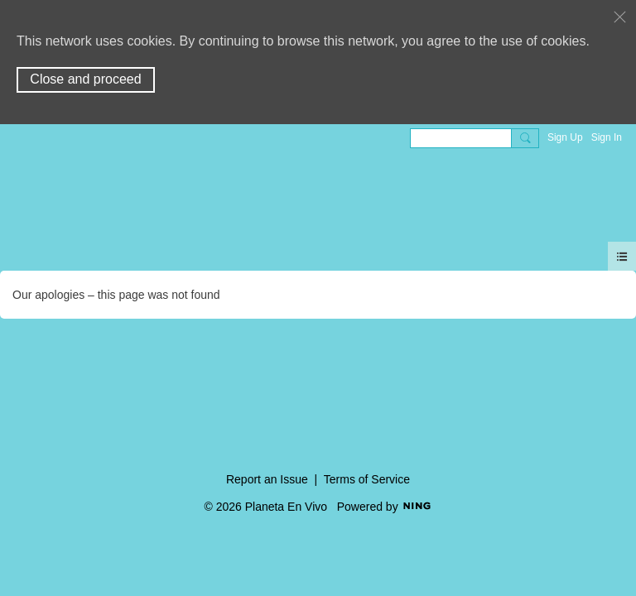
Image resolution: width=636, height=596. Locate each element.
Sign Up (565, 137)
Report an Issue (267, 479)
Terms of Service (367, 479)
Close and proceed (85, 79)
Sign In (606, 137)
